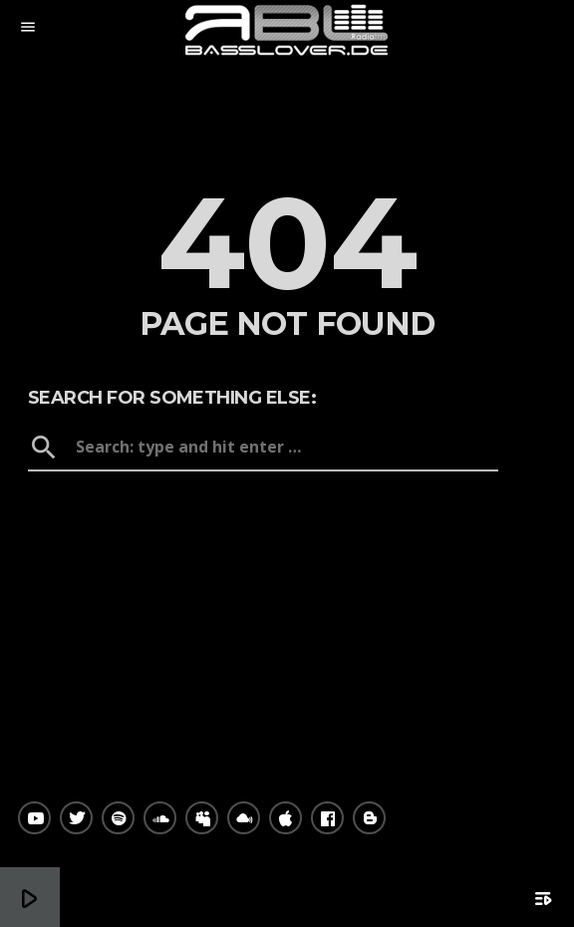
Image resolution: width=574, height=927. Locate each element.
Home (287, 505)
